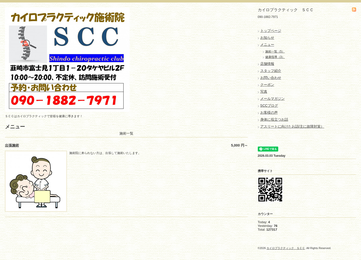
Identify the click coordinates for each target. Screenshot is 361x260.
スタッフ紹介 (270, 71)
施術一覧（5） (275, 51)
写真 (263, 92)
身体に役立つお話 (274, 119)
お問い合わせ (270, 78)
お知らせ (267, 38)
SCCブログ (269, 105)
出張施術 (12, 145)
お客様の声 (269, 112)
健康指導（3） (275, 57)
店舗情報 (267, 64)
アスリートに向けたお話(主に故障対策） (292, 126)
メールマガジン (272, 99)
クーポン (267, 85)
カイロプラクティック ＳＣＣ (286, 248)
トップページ (270, 31)
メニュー (267, 45)
